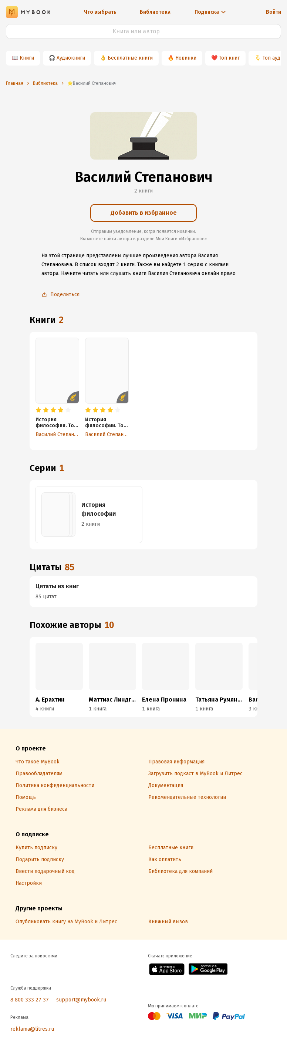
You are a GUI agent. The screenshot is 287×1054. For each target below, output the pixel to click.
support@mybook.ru (81, 1000)
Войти (273, 12)
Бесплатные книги (130, 58)
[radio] (38, 410)
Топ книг (229, 58)
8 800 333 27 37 (29, 1000)
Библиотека (155, 12)
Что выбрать (100, 12)
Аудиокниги (71, 58)
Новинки (185, 58)
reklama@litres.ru (32, 1029)
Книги (27, 58)
